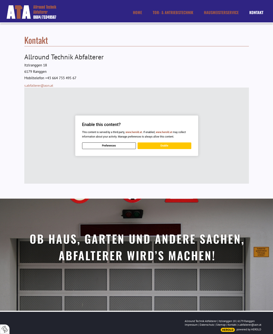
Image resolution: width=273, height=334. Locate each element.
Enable (164, 145)
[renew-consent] (5, 329)
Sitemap (221, 325)
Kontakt (232, 325)
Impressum (191, 325)
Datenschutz (207, 325)
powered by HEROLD (249, 329)
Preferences (109, 145)
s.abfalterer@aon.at (38, 85)
